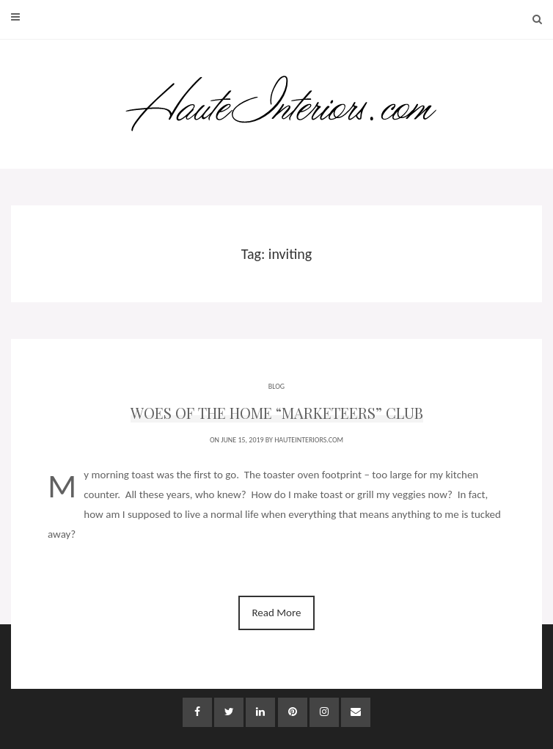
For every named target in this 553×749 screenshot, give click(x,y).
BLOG (276, 386)
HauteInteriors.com (308, 440)
